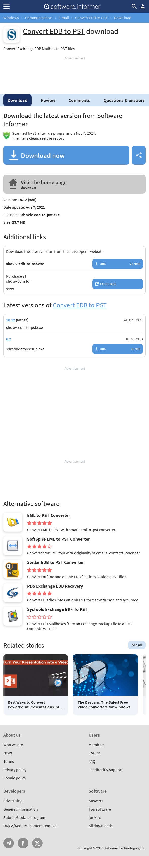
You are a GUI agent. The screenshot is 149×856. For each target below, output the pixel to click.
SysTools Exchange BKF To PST (57, 609)
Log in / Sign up (143, 6)
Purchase (108, 284)
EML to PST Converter (48, 515)
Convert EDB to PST (91, 17)
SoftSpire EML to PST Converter (58, 539)
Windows (11, 17)
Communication (38, 17)
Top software (100, 809)
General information (20, 809)
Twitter (37, 843)
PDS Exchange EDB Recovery (55, 586)
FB (23, 843)
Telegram (8, 843)
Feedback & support (106, 769)
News (7, 752)
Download (17, 100)
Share (139, 155)
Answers (96, 800)
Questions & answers (124, 100)
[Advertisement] (74, 73)
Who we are (13, 744)
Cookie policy (14, 777)
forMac (95, 817)
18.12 (10, 319)
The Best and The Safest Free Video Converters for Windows (104, 704)
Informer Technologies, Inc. (125, 848)
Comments (79, 100)
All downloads (101, 825)
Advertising (12, 800)
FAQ (92, 761)
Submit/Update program (24, 817)
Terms (8, 761)
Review (48, 100)
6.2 (8, 338)
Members (97, 744)
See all (137, 645)
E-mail (63, 17)
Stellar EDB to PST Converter (55, 562)
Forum (94, 752)
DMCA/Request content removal (30, 825)
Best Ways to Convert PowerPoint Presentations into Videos (35, 704)
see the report (52, 138)
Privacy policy (14, 769)
